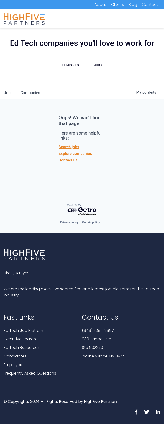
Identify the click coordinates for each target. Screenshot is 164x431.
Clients (117, 4)
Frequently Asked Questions (30, 373)
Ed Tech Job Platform (24, 330)
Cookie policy (91, 222)
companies (30, 92)
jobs (8, 92)
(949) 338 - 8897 (98, 330)
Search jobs (69, 147)
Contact (150, 4)
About (100, 4)
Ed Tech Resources (22, 347)
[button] (156, 18)
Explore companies (75, 153)
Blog (133, 4)
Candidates (15, 356)
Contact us (68, 160)
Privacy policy (69, 222)
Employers (13, 365)
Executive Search (20, 339)
